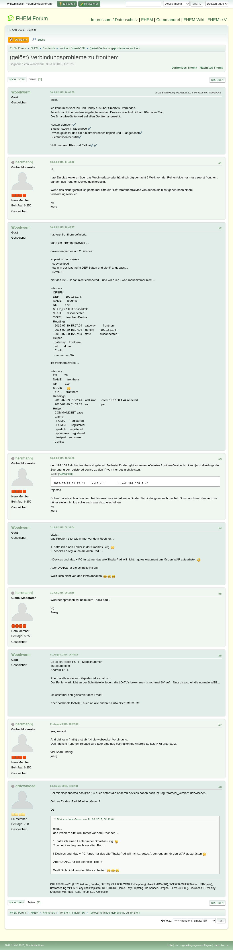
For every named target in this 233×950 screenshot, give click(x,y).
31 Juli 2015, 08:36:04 (62, 527)
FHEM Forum (32, 18)
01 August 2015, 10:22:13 (64, 724)
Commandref (168, 19)
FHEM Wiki (194, 19)
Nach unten (17, 79)
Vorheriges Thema (184, 67)
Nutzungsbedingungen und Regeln (193, 945)
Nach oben (16, 902)
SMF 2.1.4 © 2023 (14, 945)
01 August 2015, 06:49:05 (64, 654)
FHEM (147, 19)
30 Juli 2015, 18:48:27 (62, 227)
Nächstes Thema (211, 67)
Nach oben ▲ (221, 945)
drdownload (25, 786)
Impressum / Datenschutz (114, 19)
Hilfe (170, 945)
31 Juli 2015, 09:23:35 (62, 592)
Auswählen (65, 473)
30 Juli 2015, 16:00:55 (62, 92)
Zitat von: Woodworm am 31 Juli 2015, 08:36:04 (85, 819)
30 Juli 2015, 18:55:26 (62, 458)
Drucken (217, 80)
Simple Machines (34, 945)
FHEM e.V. (217, 19)
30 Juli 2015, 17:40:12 (62, 162)
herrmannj (24, 162)
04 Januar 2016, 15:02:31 (64, 786)
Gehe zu (166, 920)
